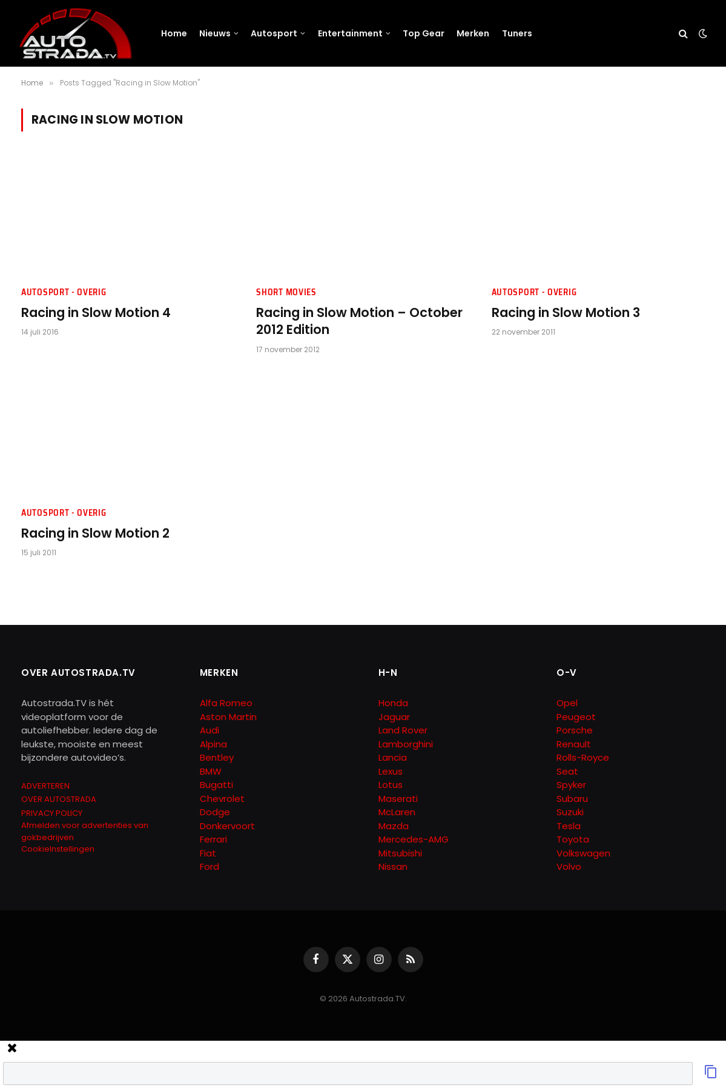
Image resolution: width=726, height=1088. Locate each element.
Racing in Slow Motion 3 (566, 312)
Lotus (390, 784)
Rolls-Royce (582, 757)
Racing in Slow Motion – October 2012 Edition (359, 321)
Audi (209, 730)
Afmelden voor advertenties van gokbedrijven (84, 831)
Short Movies (286, 292)
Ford (209, 866)
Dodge (215, 812)
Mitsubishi (400, 853)
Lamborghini (405, 744)
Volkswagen (583, 853)
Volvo (568, 866)
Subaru (572, 798)
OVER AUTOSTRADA (58, 799)
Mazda (393, 825)
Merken (473, 33)
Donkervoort (227, 825)
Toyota (572, 839)
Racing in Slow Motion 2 (95, 533)
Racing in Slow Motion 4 (96, 312)
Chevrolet (222, 798)
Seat (567, 771)
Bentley (217, 757)
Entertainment (350, 33)
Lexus (390, 771)
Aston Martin (228, 716)
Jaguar (394, 716)
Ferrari (213, 839)
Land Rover (402, 730)
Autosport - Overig (64, 292)
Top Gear (423, 33)
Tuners (517, 33)
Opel (567, 702)
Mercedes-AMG (413, 839)
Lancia (392, 757)
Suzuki (570, 812)
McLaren (396, 812)
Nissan (393, 866)
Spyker (571, 784)
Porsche (574, 730)
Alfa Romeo (227, 702)
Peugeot (576, 716)
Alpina (213, 744)
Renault (573, 744)
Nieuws (215, 33)
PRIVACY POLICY (51, 813)
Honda (393, 702)
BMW (211, 771)
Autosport (274, 33)
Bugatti (216, 784)
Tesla (568, 825)
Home (174, 33)
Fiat (208, 853)
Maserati (398, 798)
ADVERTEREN (45, 786)
